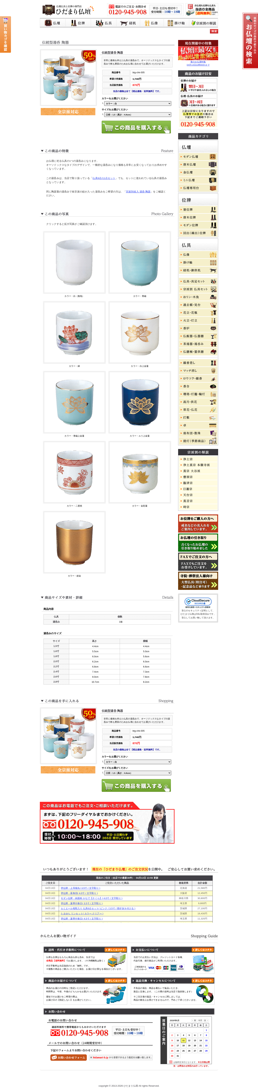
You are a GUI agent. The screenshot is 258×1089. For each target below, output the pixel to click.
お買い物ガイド (95, 1078)
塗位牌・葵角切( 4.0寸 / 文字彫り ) (79, 893)
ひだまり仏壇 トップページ (65, 1078)
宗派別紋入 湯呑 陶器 (138, 191)
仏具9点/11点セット (103, 178)
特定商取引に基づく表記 (153, 1078)
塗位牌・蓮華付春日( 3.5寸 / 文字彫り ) (82, 903)
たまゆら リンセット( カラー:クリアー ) (82, 913)
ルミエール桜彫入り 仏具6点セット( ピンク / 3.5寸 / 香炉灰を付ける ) (98, 908)
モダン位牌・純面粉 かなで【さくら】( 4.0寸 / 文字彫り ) (91, 898)
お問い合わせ (201, 1078)
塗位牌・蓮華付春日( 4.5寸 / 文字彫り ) (82, 918)
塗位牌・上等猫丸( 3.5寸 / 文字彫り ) (80, 888)
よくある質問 (179, 1078)
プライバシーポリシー (122, 1078)
